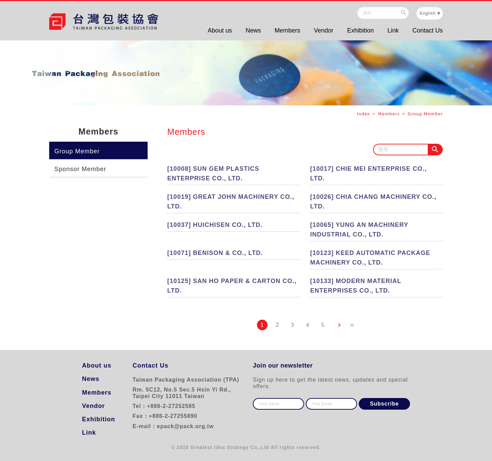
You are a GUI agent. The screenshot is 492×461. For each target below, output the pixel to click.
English (428, 13)
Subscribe (384, 404)
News (253, 30)
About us (220, 30)
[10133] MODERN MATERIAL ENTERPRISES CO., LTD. (355, 286)
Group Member (77, 151)
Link (393, 30)
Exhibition (360, 30)
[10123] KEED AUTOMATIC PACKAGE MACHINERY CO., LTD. (370, 257)
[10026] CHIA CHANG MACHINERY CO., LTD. (373, 201)
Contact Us (427, 30)
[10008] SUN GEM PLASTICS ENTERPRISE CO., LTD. (213, 173)
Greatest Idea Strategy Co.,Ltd (229, 447)
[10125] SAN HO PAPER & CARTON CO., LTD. (232, 286)
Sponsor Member (80, 169)
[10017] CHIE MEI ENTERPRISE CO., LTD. (368, 173)
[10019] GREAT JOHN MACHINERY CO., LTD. (231, 201)
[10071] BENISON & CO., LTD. (215, 252)
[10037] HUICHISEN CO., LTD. (215, 224)
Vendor (323, 30)
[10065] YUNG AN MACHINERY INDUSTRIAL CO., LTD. (359, 229)
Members (287, 30)
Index (364, 113)
